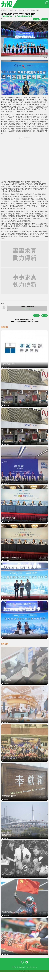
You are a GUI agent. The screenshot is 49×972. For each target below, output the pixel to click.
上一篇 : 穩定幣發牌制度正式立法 (24, 319)
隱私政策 (29, 967)
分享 (46, 19)
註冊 (25, 309)
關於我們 (14, 967)
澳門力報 (3, 10)
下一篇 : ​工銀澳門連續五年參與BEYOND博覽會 (24, 321)
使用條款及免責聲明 (21, 967)
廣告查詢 (35, 967)
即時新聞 (11, 10)
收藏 (37, 19)
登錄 (30, 309)
